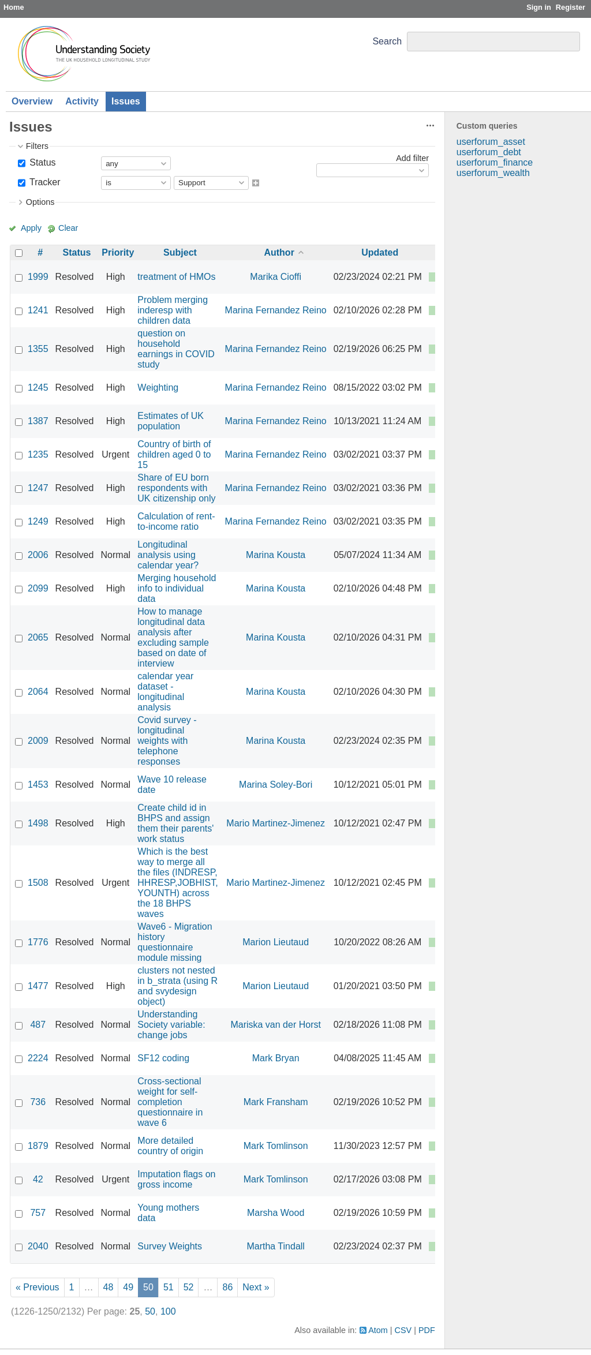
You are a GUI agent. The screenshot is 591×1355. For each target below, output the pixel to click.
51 (168, 1287)
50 (150, 1311)
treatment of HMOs (176, 277)
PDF (426, 1330)
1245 (38, 387)
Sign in (538, 7)
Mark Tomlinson (276, 1146)
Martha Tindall (275, 1246)
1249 (38, 521)
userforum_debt (489, 152)
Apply (31, 228)
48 (108, 1287)
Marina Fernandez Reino (276, 310)
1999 (38, 277)
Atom (378, 1330)
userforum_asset (491, 142)
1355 (38, 349)
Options (40, 202)
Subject (180, 252)
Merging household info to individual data (176, 588)
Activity (82, 101)
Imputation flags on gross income (176, 1179)
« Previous (37, 1287)
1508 (38, 883)
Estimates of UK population (170, 421)
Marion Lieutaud (275, 942)
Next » (255, 1287)
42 (38, 1179)
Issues (125, 101)
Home (13, 7)
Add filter (412, 158)
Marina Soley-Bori (275, 784)
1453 (38, 784)
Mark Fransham (276, 1102)
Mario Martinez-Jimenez (275, 823)
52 (189, 1287)
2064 (38, 692)
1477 (38, 986)
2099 (38, 588)
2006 (38, 555)
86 (227, 1287)
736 (38, 1102)
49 (128, 1287)
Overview (32, 101)
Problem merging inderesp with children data (172, 310)
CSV (403, 1330)
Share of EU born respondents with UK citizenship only (176, 488)
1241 (38, 310)
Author (279, 252)
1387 (38, 421)
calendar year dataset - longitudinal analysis (165, 691)
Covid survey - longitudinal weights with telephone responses (166, 740)
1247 (38, 488)
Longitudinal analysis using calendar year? (168, 555)
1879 (38, 1146)
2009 (38, 741)
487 (38, 1025)
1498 (38, 823)
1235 (38, 454)
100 (168, 1311)
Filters (37, 146)
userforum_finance (495, 162)
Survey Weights (169, 1246)
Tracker (44, 182)
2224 (38, 1058)
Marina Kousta (275, 555)
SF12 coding (163, 1058)
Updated (379, 252)
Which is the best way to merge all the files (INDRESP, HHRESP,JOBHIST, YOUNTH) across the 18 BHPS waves (177, 883)
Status (41, 162)
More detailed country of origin (170, 1146)
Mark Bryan (276, 1058)
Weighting (157, 387)
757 (38, 1213)
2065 (38, 637)
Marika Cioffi (275, 277)
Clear (68, 228)
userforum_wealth (493, 173)
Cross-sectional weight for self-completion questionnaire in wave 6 (170, 1102)
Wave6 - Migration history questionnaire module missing (174, 942)
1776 (38, 942)
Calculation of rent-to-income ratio (176, 521)
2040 (38, 1246)
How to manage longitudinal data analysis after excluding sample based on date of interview (173, 637)
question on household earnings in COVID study (175, 348)
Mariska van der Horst (275, 1025)
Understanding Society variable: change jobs (171, 1024)
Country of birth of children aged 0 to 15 (174, 454)
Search (387, 41)
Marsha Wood (275, 1213)
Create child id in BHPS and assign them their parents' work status (175, 823)
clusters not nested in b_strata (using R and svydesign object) (177, 985)
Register (570, 7)
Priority (118, 252)
